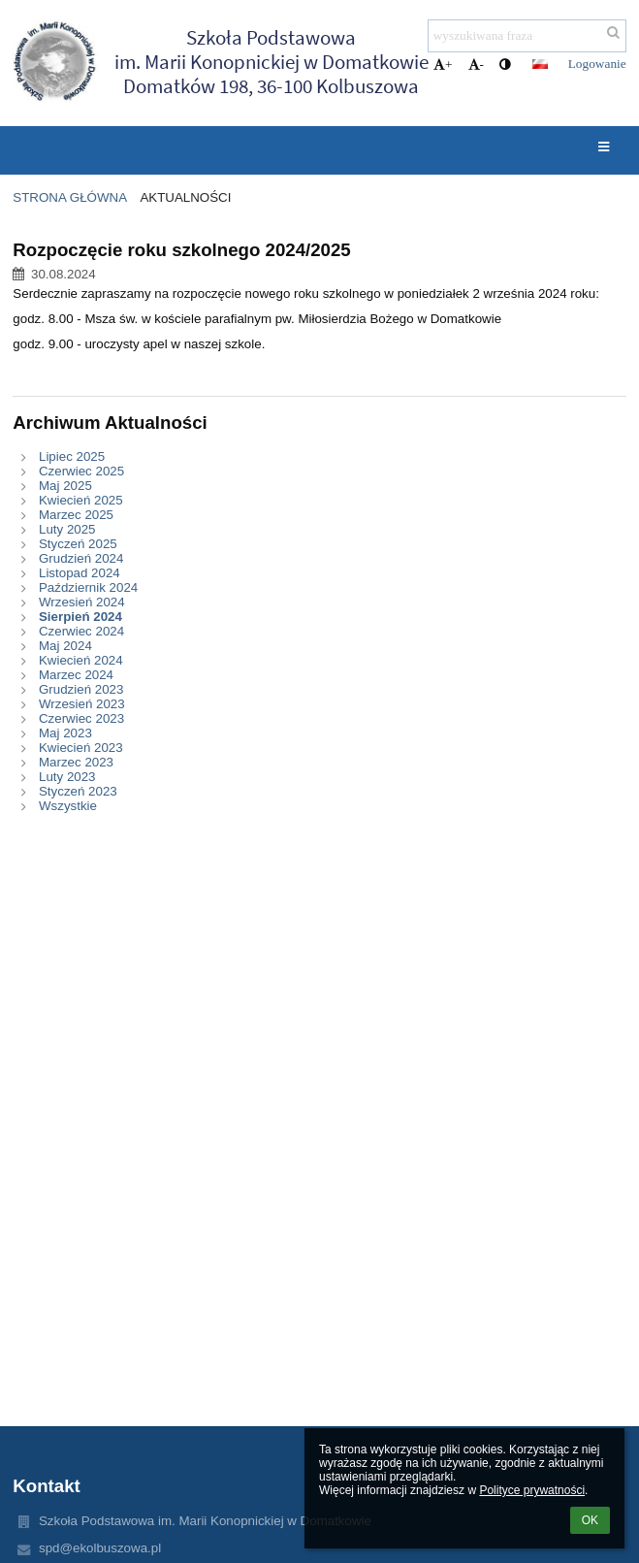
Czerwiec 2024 (81, 631)
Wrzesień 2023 (82, 704)
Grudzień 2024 (81, 558)
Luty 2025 (67, 529)
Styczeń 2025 (78, 544)
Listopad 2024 (79, 573)
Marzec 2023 (76, 762)
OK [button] (590, 1520)
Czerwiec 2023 (81, 718)
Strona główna (70, 197)
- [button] (476, 64)
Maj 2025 (65, 485)
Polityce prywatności (532, 1490)
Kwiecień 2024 (81, 660)
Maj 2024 (65, 645)
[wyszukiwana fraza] (527, 35)
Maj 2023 (65, 733)
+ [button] (443, 64)
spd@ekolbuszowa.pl (100, 1548)
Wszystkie (68, 805)
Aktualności (185, 197)
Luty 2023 (67, 776)
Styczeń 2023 (78, 791)
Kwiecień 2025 (81, 500)
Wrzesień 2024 (82, 602)
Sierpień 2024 (80, 616)
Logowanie (597, 63)
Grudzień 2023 (81, 689)
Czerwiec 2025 (81, 471)
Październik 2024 (88, 587)
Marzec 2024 (76, 675)
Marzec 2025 (76, 514)
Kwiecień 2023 (81, 747)
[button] (540, 64)
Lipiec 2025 (72, 456)
